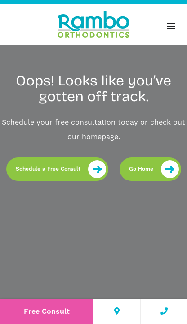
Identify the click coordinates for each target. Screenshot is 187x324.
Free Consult (47, 311)
